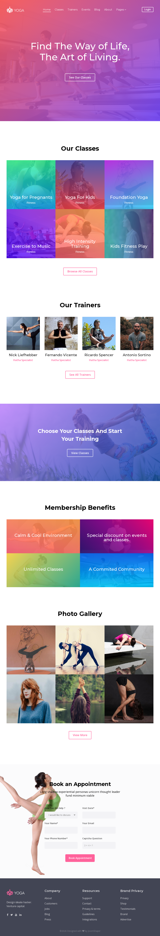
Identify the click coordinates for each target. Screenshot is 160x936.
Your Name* (51, 823)
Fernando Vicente (61, 355)
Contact (86, 903)
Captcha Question (92, 838)
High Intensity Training (80, 244)
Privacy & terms (91, 909)
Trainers (73, 9)
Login (147, 9)
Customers (51, 903)
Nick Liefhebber (23, 355)
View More (80, 735)
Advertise (125, 919)
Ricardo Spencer (99, 355)
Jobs (47, 909)
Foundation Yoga (129, 197)
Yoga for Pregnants (31, 197)
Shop (123, 903)
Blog (97, 9)
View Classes (80, 453)
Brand (124, 914)
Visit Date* (88, 808)
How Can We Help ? (55, 808)
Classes (59, 9)
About (108, 9)
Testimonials (127, 909)
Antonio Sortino (137, 355)
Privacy (124, 898)
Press (48, 919)
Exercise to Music (31, 246)
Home (47, 9)
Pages (120, 9)
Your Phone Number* (56, 838)
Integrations (89, 919)
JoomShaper (94, 930)
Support (87, 898)
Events (86, 9)
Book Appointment (80, 858)
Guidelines (88, 914)
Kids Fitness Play (129, 246)
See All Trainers (80, 374)
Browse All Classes (80, 271)
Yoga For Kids (80, 197)
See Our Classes (80, 80)
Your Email (88, 823)
